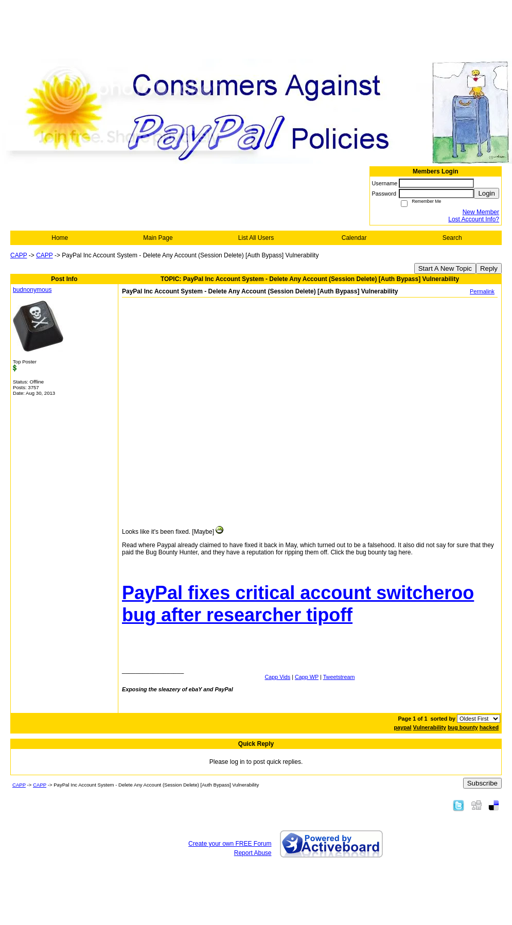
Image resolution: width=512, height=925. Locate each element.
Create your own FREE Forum (229, 843)
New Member (481, 212)
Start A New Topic (445, 268)
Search (452, 237)
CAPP (18, 255)
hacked (489, 727)
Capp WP (307, 677)
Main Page (157, 237)
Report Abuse (253, 853)
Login (486, 193)
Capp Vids (278, 677)
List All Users (256, 237)
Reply (489, 268)
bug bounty (463, 727)
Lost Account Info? (473, 219)
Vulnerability (429, 727)
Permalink (482, 291)
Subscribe (482, 783)
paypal (402, 727)
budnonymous (32, 289)
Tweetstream (339, 677)
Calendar (354, 237)
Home (59, 237)
